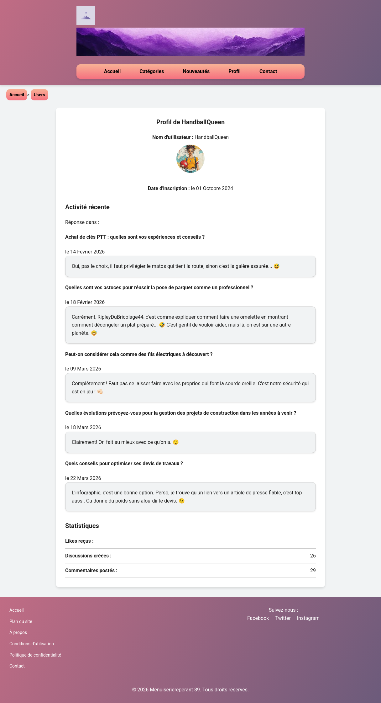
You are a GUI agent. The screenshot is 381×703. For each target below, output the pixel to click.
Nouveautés (196, 71)
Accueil (112, 71)
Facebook (258, 618)
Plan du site (20, 621)
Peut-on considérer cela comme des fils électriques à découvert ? (139, 354)
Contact (268, 71)
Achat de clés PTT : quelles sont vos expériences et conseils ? (135, 237)
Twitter (282, 618)
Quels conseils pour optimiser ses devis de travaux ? (124, 463)
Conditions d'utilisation (31, 643)
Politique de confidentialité (35, 655)
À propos (18, 632)
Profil (234, 71)
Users (39, 94)
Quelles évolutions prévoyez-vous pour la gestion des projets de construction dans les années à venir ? (180, 413)
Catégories (151, 71)
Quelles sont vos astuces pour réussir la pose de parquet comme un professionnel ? (159, 287)
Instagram (308, 618)
